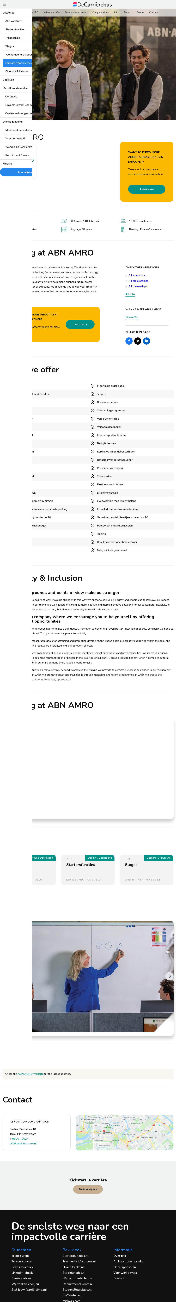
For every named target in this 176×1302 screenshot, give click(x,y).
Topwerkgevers (22, 1261)
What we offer (52, 12)
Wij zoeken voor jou (25, 1284)
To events (131, 317)
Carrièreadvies (21, 1278)
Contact (153, 12)
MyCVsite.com (72, 1295)
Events (140, 12)
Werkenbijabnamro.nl (23, 1143)
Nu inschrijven (88, 1189)
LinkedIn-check (22, 1273)
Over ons (119, 1256)
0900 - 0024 (20, 1139)
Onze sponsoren (124, 1267)
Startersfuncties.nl (75, 1256)
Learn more (147, 189)
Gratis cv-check (22, 1267)
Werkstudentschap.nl (78, 1278)
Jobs (116, 12)
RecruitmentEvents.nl (78, 1284)
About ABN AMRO (28, 12)
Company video (100, 12)
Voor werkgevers (125, 1273)
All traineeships (138, 286)
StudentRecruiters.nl (77, 1290)
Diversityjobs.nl (73, 1267)
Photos (128, 12)
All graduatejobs (138, 281)
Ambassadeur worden (128, 1261)
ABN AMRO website (31, 1074)
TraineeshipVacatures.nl (79, 1261)
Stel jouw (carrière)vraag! (29, 1290)
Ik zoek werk (20, 1256)
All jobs (130, 294)
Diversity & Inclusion (76, 12)
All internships (137, 275)
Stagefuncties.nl (74, 1273)
